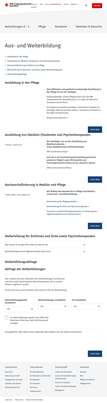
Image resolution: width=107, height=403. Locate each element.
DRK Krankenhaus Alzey (57, 151)
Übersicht (8, 372)
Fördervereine (35, 391)
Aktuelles (74, 4)
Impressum (8, 400)
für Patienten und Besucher (40, 376)
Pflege (42, 26)
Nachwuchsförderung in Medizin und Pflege (25, 65)
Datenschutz (19, 400)
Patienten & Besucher (89, 26)
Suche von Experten (62, 382)
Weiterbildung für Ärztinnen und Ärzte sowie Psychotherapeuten (35, 70)
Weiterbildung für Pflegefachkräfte (61, 201)
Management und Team (14, 380)
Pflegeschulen (85, 384)
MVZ (81, 376)
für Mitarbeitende (36, 372)
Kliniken (83, 372)
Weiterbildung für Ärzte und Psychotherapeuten (67, 206)
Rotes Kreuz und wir (12, 376)
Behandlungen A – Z (17, 26)
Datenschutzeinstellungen (34, 400)
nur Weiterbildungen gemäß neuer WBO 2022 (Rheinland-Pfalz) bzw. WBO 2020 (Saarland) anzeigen (29, 320)
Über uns (34, 4)
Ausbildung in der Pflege (17, 56)
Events (66, 4)
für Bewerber (35, 380)
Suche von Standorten (63, 372)
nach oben (94, 129)
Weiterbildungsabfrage (17, 74)
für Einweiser (35, 384)
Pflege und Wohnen (87, 380)
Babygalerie (59, 390)
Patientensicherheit (12, 387)
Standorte (61, 26)
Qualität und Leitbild (13, 384)
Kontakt (33, 7)
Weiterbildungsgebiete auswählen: (16, 301)
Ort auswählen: (79, 300)
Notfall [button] (97, 5)
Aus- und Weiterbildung (53, 4)
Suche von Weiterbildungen (65, 386)
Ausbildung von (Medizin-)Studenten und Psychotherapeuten (33, 61)
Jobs (41, 4)
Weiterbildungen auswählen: (52, 300)
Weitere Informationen (56, 118)
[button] (86, 6)
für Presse (33, 387)
